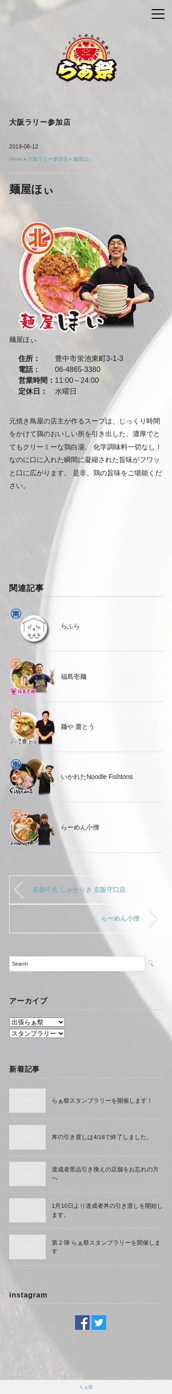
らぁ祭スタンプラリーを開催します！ (102, 1100)
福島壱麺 (73, 676)
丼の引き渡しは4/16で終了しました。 (102, 1137)
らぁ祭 (86, 1386)
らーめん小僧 (80, 827)
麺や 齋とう (78, 726)
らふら (70, 626)
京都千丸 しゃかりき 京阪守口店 (79, 889)
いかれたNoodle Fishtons (97, 776)
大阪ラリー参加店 (39, 122)
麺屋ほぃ (83, 159)
